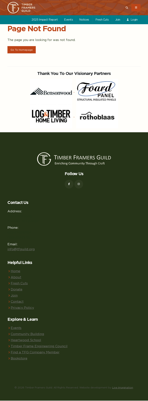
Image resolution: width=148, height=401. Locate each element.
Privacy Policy (22, 308)
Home (15, 271)
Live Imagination (122, 388)
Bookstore (19, 358)
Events (68, 19)
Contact (17, 302)
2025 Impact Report (45, 19)
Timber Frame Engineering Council (39, 346)
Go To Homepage (22, 49)
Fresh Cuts (102, 19)
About (16, 277)
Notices (84, 19)
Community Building (27, 334)
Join (117, 19)
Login (131, 19)
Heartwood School (26, 340)
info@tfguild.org (21, 249)
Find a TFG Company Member (35, 352)
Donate (16, 289)
